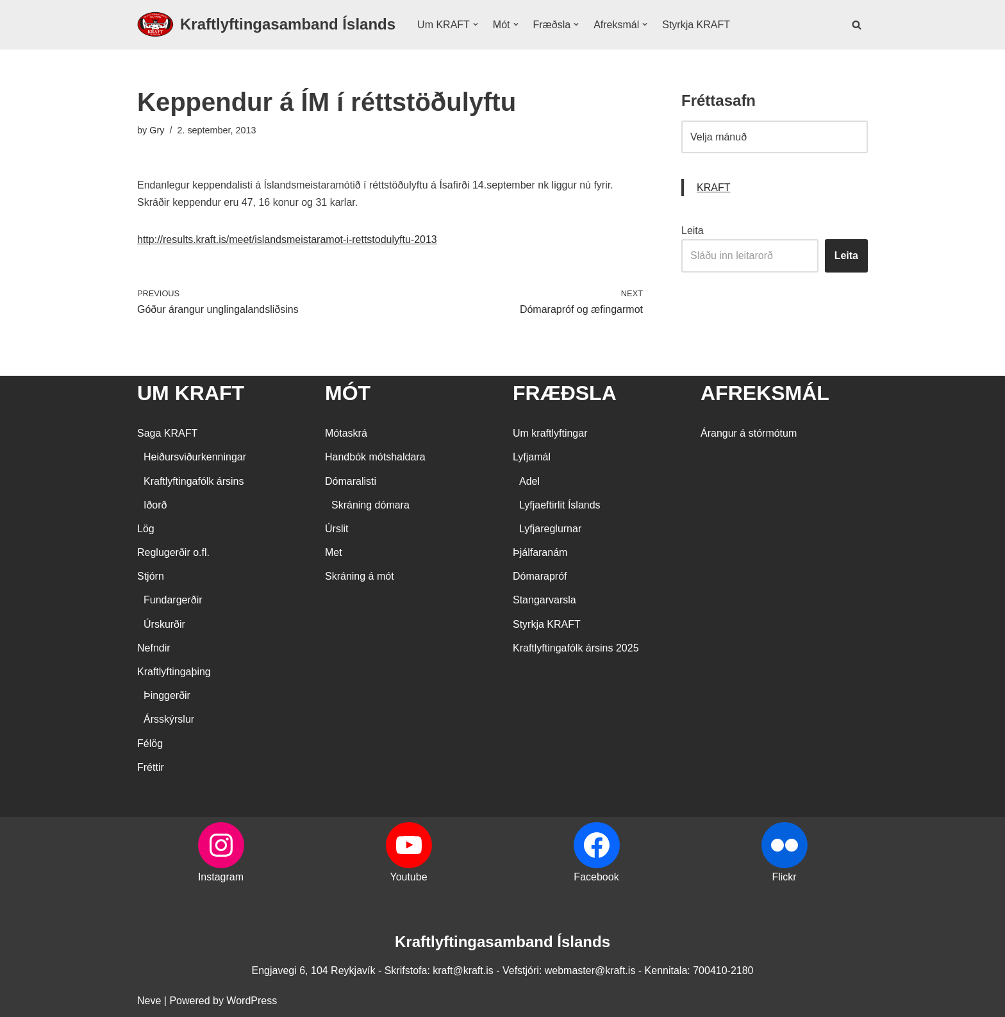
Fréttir (150, 767)
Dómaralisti (350, 481)
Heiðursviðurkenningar (195, 456)
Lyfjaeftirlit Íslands (560, 505)
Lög (145, 528)
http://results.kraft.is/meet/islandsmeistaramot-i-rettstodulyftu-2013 (287, 239)
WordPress (251, 1000)
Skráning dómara (370, 505)
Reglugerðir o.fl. (173, 552)
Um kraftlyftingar (550, 433)
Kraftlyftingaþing (174, 671)
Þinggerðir (167, 695)
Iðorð (155, 505)
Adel (529, 481)
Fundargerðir (173, 599)
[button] (475, 24)
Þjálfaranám (540, 552)
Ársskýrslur (169, 719)
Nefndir (153, 648)
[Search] (856, 24)
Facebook (596, 876)
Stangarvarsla (544, 599)
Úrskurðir (164, 624)
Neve (149, 1000)
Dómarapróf (540, 576)
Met (333, 552)
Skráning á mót (359, 576)
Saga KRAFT (167, 433)
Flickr (784, 876)
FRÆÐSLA (565, 393)
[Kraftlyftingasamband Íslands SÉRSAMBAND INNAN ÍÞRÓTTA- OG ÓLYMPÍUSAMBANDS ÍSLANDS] (266, 25)
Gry (156, 130)
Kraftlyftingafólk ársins (194, 481)
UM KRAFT (190, 393)
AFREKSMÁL (765, 393)
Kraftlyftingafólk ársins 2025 (576, 648)
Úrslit (336, 528)
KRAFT (713, 187)
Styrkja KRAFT (696, 24)
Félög (150, 743)
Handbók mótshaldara (375, 456)
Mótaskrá (346, 433)
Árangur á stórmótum (749, 433)
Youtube (408, 876)
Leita (692, 230)
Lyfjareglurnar (550, 528)
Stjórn (150, 576)
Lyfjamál (532, 456)
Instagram (221, 876)
